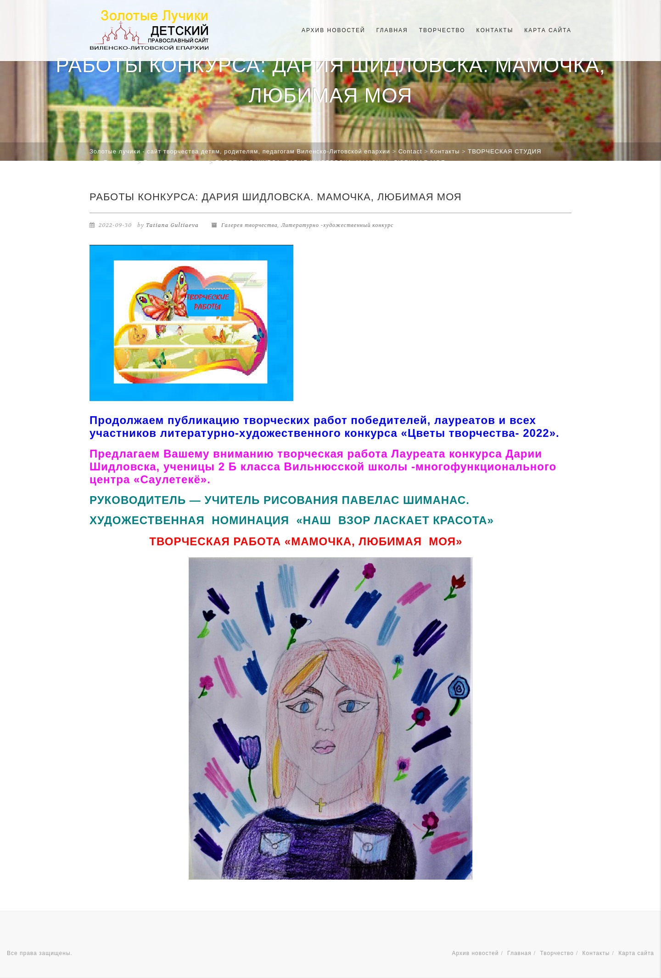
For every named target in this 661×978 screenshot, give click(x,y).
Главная (392, 30)
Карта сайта (547, 30)
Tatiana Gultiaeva (172, 225)
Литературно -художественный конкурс (337, 225)
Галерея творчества (249, 225)
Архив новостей (333, 30)
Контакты (495, 30)
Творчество (442, 30)
